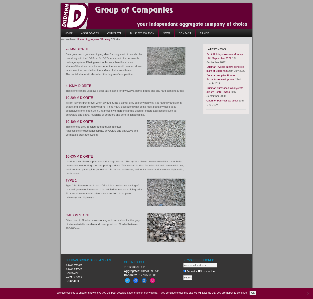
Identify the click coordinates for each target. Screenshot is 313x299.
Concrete (112, 34)
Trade (202, 34)
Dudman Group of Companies (156, 16)
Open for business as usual (222, 100)
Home (67, 34)
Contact (183, 34)
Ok (253, 292)
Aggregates (88, 34)
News (166, 33)
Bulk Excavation (142, 33)
